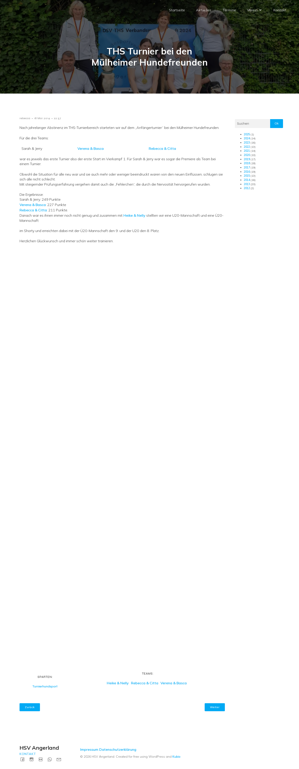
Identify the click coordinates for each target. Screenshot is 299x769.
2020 (247, 155)
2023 (247, 142)
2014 (247, 180)
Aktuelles (203, 10)
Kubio (176, 757)
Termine (229, 10)
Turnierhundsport (44, 686)
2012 (247, 188)
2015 (247, 175)
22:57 (57, 118)
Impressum (89, 749)
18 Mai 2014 (42, 118)
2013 (247, 184)
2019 (247, 159)
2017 (247, 167)
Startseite (177, 10)
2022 (247, 146)
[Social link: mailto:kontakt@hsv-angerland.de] (60, 759)
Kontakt (279, 10)
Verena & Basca (90, 148)
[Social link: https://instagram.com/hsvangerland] (33, 759)
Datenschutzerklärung (117, 749)
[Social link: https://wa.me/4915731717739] (51, 759)
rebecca (25, 118)
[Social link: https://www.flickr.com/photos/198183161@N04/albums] (42, 759)
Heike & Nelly (134, 215)
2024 (247, 138)
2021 (247, 150)
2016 (247, 171)
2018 (247, 163)
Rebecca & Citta (162, 148)
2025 (247, 134)
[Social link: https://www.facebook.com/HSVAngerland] (24, 759)
